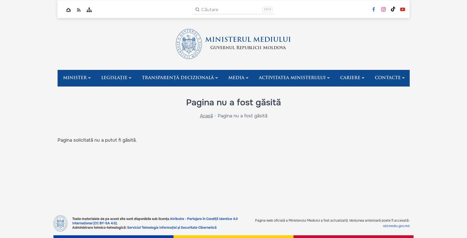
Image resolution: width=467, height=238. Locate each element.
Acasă (206, 116)
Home (68, 10)
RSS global (79, 10)
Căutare (209, 10)
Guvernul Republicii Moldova (248, 48)
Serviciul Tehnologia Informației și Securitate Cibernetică (172, 227)
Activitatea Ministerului (292, 78)
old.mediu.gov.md (396, 226)
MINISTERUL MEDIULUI (248, 40)
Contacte (388, 78)
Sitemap (89, 10)
